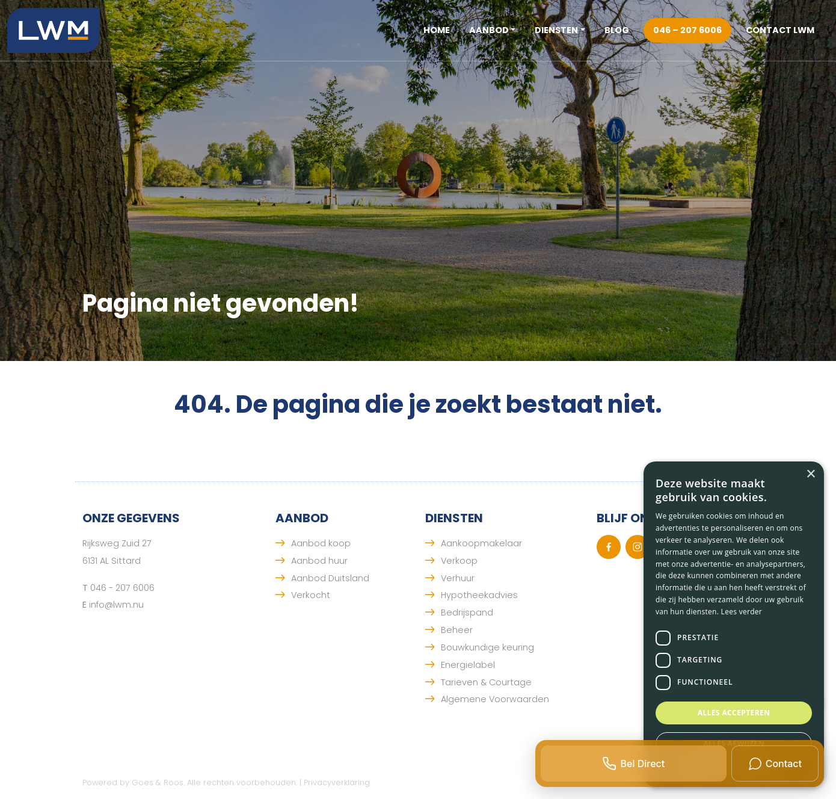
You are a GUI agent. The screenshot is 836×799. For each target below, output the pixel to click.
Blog (616, 30)
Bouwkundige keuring (487, 647)
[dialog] (734, 624)
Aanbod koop (321, 543)
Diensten (556, 30)
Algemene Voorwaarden (495, 699)
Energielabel (468, 665)
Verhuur (458, 578)
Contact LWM (780, 30)
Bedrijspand (467, 612)
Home (436, 30)
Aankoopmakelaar (481, 543)
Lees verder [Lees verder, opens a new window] (742, 611)
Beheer (457, 630)
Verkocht (310, 595)
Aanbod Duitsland (330, 578)
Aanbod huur (319, 561)
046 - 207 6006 (122, 588)
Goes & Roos (157, 782)
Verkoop (459, 561)
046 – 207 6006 (687, 30)
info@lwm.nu (116, 605)
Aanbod (489, 30)
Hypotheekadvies (479, 595)
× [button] (810, 474)
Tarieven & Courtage (486, 682)
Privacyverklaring (337, 782)
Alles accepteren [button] (734, 713)
